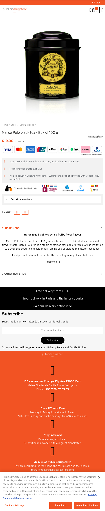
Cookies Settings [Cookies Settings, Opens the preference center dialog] (14, 505)
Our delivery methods (21, 199)
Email (25, 212)
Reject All (60, 505)
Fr (94, 2)
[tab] (52, 199)
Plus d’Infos (10, 228)
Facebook (17, 212)
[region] (52, 491)
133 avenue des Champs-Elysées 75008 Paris (53, 381)
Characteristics (14, 273)
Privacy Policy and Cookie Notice (66, 347)
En (98, 2)
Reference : (51, 261)
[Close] (99, 477)
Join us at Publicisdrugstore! (52, 462)
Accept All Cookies (87, 505)
